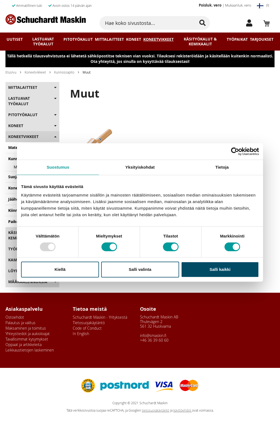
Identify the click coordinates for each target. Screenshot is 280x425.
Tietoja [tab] (222, 167)
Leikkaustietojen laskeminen (29, 350)
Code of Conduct (87, 328)
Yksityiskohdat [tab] (139, 167)
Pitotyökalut (78, 39)
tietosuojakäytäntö (155, 410)
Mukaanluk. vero (238, 5)
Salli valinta (140, 269)
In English (81, 333)
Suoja (13, 176)
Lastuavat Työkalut (43, 41)
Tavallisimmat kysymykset (26, 339)
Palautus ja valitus (20, 322)
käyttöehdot (182, 410)
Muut (19, 166)
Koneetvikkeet (158, 39)
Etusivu (10, 72)
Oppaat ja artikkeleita (23, 344)
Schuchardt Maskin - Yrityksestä (100, 317)
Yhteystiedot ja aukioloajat (27, 333)
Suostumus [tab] (58, 167)
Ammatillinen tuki (27, 5)
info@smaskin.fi (153, 335)
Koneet (133, 39)
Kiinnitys (16, 210)
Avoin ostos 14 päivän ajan (70, 5)
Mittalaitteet (109, 39)
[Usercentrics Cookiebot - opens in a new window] (235, 151)
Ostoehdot (14, 317)
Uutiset (15, 39)
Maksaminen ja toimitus (25, 328)
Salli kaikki (220, 269)
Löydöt (16, 270)
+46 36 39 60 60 (154, 340)
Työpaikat (237, 39)
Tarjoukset (261, 39)
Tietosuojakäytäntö (89, 322)
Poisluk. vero (210, 5)
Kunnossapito (64, 72)
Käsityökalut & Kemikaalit (200, 41)
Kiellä (59, 269)
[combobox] (155, 23)
